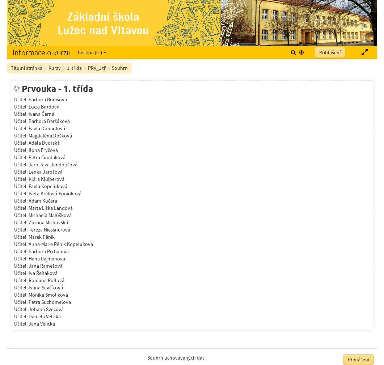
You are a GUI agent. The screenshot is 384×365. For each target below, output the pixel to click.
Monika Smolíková (48, 295)
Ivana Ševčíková (46, 287)
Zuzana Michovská (48, 222)
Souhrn (120, 68)
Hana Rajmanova (47, 258)
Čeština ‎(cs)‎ (92, 52)
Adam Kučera (43, 201)
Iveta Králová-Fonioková (55, 193)
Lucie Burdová (44, 106)
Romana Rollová (46, 280)
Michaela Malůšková (50, 215)
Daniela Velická (45, 316)
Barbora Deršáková (49, 121)
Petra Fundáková (47, 157)
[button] (293, 52)
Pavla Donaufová (47, 128)
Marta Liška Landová (51, 208)
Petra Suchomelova (50, 302)
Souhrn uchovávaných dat (175, 358)
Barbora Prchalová (49, 251)
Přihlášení (330, 52)
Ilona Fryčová (43, 150)
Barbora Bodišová (48, 99)
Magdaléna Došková (50, 135)
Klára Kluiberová (46, 179)
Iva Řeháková (43, 273)
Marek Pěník (42, 237)
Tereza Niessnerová (49, 229)
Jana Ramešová (46, 266)
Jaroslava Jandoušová (53, 164)
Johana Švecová (46, 309)
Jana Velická (42, 324)
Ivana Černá (41, 114)
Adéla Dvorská (44, 143)
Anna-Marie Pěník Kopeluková (61, 244)
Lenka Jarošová (46, 172)
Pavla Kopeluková (48, 186)
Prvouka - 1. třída (57, 88)
